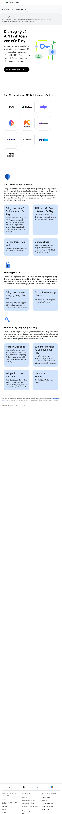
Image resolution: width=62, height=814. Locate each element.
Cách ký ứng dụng (15, 346)
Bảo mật (4, 806)
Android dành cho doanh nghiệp (9, 802)
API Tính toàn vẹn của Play (18, 184)
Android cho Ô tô (47, 806)
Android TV (45, 809)
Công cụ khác (42, 242)
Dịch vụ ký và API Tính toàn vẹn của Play (15, 36)
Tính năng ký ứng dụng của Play (20, 327)
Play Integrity (22, 10)
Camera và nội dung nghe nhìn (30, 807)
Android (4, 799)
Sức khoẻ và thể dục (28, 803)
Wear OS (45, 800)
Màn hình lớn (46, 797)
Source (4, 810)
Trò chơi (24, 797)
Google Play (7, 10)
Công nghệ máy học (28, 800)
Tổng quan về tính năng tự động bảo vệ (15, 295)
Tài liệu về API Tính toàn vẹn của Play (17, 69)
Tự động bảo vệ (12, 272)
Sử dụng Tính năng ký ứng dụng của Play (44, 349)
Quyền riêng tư (26, 811)
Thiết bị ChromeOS (48, 803)
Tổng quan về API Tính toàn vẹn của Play (15, 211)
